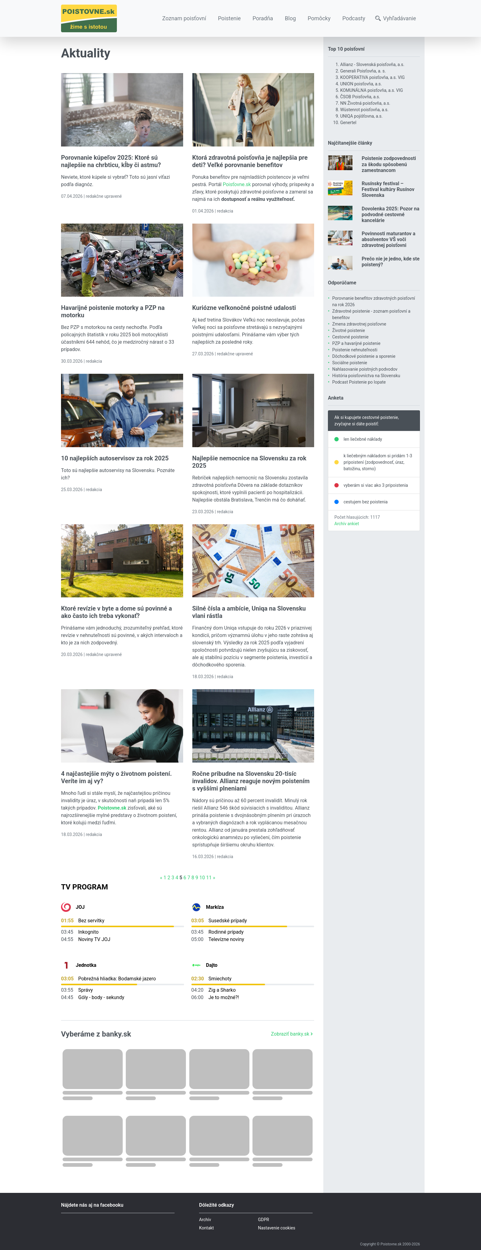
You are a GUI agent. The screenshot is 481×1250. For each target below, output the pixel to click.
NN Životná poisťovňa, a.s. (365, 103)
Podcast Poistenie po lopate (359, 382)
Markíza (215, 907)
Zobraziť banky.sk (292, 1034)
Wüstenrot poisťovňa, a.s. (364, 109)
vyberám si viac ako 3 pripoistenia (376, 485)
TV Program (84, 887)
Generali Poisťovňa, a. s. (363, 70)
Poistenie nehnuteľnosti (354, 349)
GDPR (263, 1219)
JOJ (80, 907)
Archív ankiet (346, 523)
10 (202, 878)
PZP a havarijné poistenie (356, 343)
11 (209, 878)
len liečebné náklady (363, 439)
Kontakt (206, 1227)
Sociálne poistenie (349, 362)
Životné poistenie (348, 330)
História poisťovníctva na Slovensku (366, 375)
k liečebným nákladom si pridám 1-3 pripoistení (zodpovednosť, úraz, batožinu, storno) (378, 462)
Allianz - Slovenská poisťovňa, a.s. (372, 64)
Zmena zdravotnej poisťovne (359, 324)
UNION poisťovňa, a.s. (361, 83)
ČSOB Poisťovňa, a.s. (360, 96)
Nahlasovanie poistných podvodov (365, 369)
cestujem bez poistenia (366, 501)
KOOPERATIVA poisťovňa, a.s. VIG (372, 77)
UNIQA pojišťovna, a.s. (361, 116)
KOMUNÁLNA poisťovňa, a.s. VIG (371, 90)
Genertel (348, 122)
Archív (205, 1219)
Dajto (211, 965)
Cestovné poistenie (350, 336)
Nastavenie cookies (276, 1227)
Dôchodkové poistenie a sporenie (363, 356)
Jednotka (86, 965)
